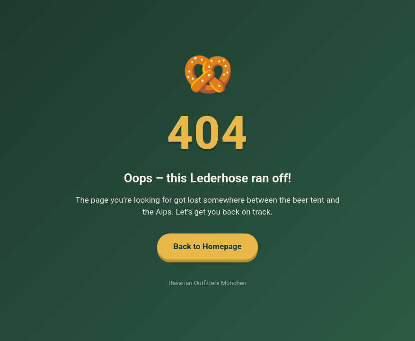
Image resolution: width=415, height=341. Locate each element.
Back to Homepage (207, 246)
